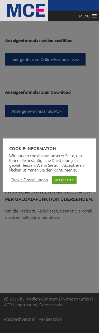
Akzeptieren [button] (64, 179)
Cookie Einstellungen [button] (29, 179)
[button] (84, 16)
